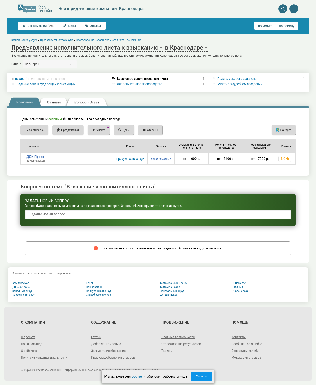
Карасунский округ (24, 294)
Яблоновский (241, 291)
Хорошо (201, 376)
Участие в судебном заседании (239, 83)
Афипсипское (20, 283)
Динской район (21, 287)
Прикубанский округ (130, 159)
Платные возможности (178, 337)
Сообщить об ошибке (247, 344)
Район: (16, 64)
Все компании (38, 25)
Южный (238, 287)
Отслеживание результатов (181, 344)
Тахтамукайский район (174, 283)
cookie (136, 376)
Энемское (239, 283)
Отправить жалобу (245, 350)
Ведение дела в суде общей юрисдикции (46, 84)
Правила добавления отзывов (113, 357)
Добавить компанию (106, 344)
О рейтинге (29, 350)
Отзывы (93, 25)
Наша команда (31, 344)
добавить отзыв (161, 159)
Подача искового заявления (237, 78)
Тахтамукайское (170, 287)
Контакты (239, 337)
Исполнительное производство (139, 83)
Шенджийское (169, 294)
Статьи (96, 337)
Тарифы (167, 350)
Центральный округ (172, 291)
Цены (69, 25)
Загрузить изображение (108, 350)
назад (40, 78)
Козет (89, 283)
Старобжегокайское (98, 294)
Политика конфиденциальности (44, 357)
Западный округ (22, 291)
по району (286, 26)
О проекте (28, 337)
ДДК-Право (35, 157)
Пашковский (94, 287)
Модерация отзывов (246, 357)
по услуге (265, 26)
